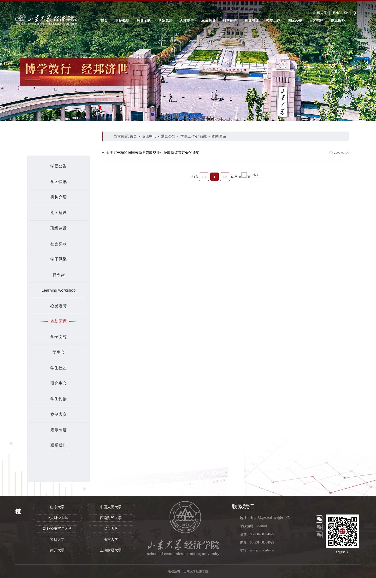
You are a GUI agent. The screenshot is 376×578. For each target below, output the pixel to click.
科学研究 (230, 20)
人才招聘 (316, 20)
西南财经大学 (111, 518)
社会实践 (58, 244)
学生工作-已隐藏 (193, 136)
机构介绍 (58, 197)
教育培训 (251, 20)
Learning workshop (58, 290)
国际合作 (295, 20)
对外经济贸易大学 (57, 529)
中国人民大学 (111, 507)
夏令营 (59, 274)
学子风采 (58, 259)
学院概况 (122, 20)
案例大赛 (58, 414)
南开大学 (57, 550)
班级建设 (58, 228)
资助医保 (58, 321)
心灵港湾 (58, 306)
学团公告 (58, 166)
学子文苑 (58, 337)
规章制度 (58, 430)
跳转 (255, 175)
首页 (104, 20)
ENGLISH (341, 13)
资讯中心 (149, 136)
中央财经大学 (57, 518)
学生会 (59, 352)
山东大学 (320, 13)
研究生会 (58, 383)
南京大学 (111, 539)
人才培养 (187, 20)
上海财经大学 (111, 550)
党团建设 (58, 212)
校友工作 (273, 20)
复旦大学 (57, 539)
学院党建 (165, 20)
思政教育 (208, 20)
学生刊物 (58, 399)
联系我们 (58, 445)
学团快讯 (58, 181)
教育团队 (143, 20)
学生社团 (58, 368)
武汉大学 (111, 529)
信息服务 (338, 20)
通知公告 (168, 136)
